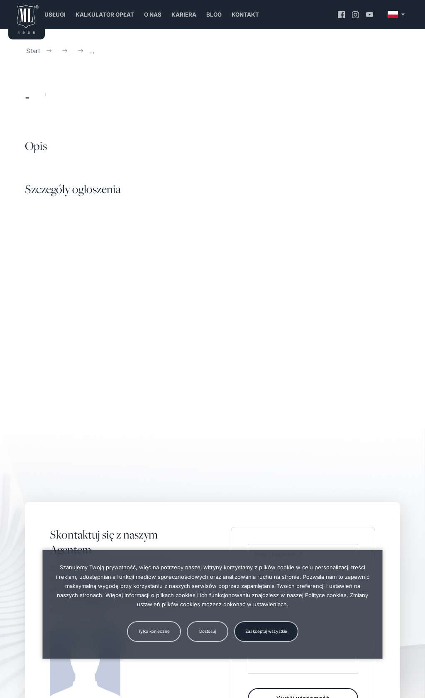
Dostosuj (207, 631)
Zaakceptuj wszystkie (266, 631)
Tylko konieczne (154, 631)
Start (33, 51)
